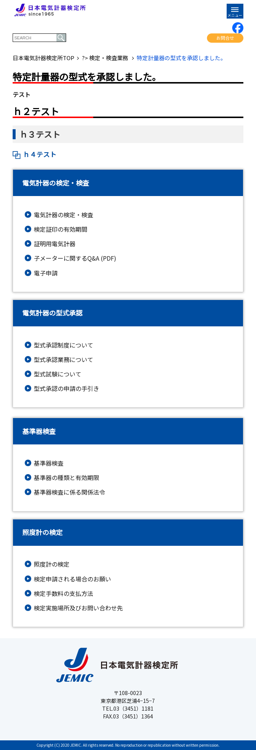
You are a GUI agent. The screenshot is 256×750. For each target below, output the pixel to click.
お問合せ (225, 38)
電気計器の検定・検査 (63, 214)
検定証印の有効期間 (60, 229)
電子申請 (46, 273)
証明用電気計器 (54, 243)
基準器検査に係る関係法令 (69, 492)
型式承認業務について (63, 359)
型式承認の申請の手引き (66, 388)
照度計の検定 (51, 564)
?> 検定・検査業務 (105, 58)
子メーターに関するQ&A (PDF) (75, 258)
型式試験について (57, 374)
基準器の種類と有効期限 (66, 477)
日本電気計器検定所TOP (43, 58)
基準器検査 (49, 463)
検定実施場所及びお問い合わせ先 (78, 608)
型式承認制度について (63, 345)
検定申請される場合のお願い (72, 579)
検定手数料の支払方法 (63, 593)
